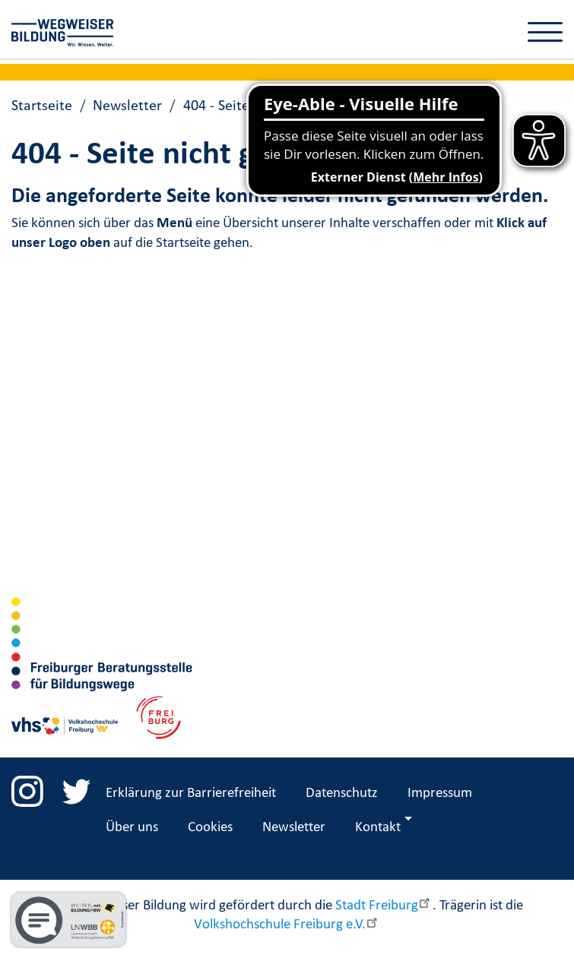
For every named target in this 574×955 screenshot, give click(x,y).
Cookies (210, 825)
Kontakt (378, 825)
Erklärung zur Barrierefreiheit (191, 791)
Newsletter (127, 104)
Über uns (132, 825)
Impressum (440, 791)
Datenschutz (342, 791)
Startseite (41, 104)
